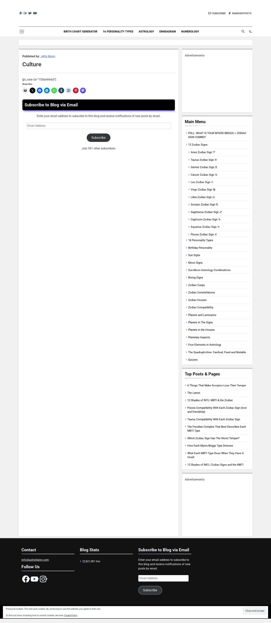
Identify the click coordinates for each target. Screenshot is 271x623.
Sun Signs (194, 255)
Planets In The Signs (200, 322)
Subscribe (98, 137)
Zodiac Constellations (201, 292)
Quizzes (193, 359)
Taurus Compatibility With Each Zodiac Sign (213, 419)
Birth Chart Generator (80, 31)
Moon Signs (195, 262)
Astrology (146, 31)
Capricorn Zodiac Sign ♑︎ (206, 219)
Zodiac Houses (197, 300)
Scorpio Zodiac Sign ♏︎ (204, 204)
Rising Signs (195, 277)
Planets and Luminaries (202, 315)
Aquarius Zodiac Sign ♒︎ (205, 227)
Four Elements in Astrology (204, 344)
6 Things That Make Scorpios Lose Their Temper (216, 385)
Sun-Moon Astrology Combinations (209, 270)
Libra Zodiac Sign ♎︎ (203, 197)
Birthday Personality (200, 247)
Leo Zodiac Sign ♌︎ (202, 182)
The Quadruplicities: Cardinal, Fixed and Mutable (217, 352)
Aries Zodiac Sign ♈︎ (203, 152)
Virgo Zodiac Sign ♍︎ (203, 189)
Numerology (190, 31)
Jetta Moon (48, 56)
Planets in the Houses (201, 329)
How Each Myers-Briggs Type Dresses (210, 445)
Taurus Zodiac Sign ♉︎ (204, 159)
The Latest (193, 392)
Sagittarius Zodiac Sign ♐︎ (206, 212)
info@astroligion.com (35, 560)
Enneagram (167, 31)
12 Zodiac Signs (198, 144)
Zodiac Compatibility (200, 307)
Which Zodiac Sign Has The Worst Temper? (213, 438)
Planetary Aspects (199, 337)
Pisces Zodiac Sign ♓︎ (204, 234)
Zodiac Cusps (196, 285)
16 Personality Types (118, 31)
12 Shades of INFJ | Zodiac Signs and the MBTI (215, 464)
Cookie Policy (70, 615)
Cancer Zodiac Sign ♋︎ (204, 174)
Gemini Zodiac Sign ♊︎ (204, 167)
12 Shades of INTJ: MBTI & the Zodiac (210, 400)
